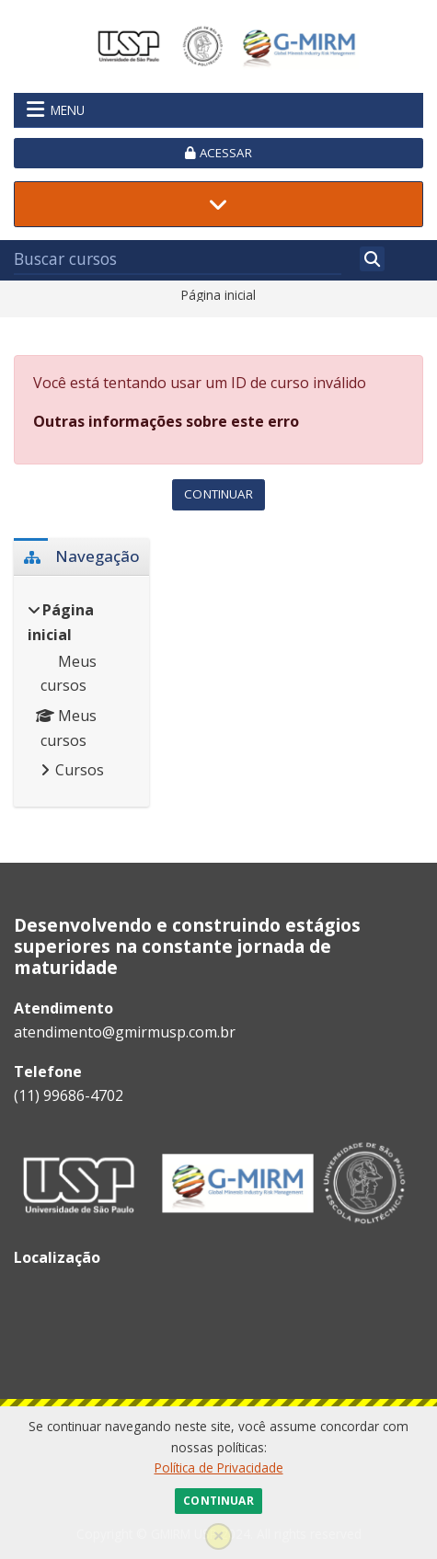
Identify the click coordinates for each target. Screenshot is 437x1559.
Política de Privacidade (219, 1467)
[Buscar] (372, 258)
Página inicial (218, 295)
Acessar (218, 152)
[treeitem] (81, 691)
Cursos (79, 770)
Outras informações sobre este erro (166, 421)
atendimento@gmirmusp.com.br (125, 1032)
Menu (56, 109)
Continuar (218, 1500)
